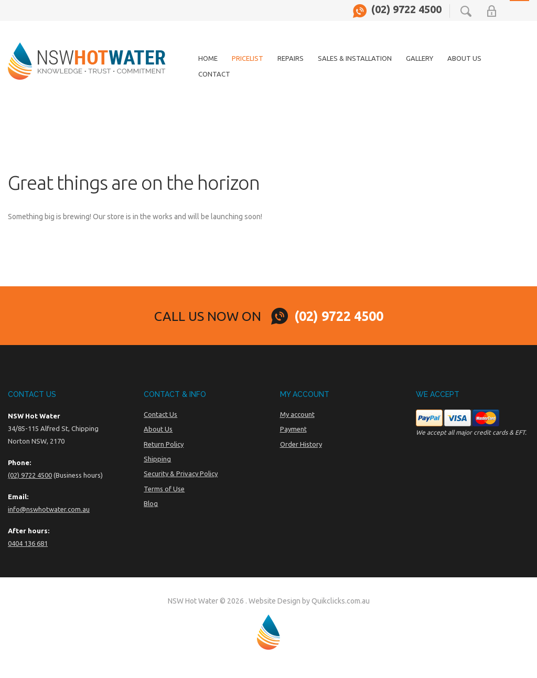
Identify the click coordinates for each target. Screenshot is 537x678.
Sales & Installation (355, 58)
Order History (301, 444)
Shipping (157, 458)
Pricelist (247, 58)
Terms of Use (164, 488)
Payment (293, 429)
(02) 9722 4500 (406, 9)
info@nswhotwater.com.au (49, 509)
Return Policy (164, 444)
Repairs (290, 58)
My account (297, 414)
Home (208, 58)
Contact (214, 74)
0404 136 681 (28, 543)
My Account (491, 11)
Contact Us (160, 414)
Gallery (419, 58)
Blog (151, 503)
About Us (464, 58)
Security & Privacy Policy (181, 473)
